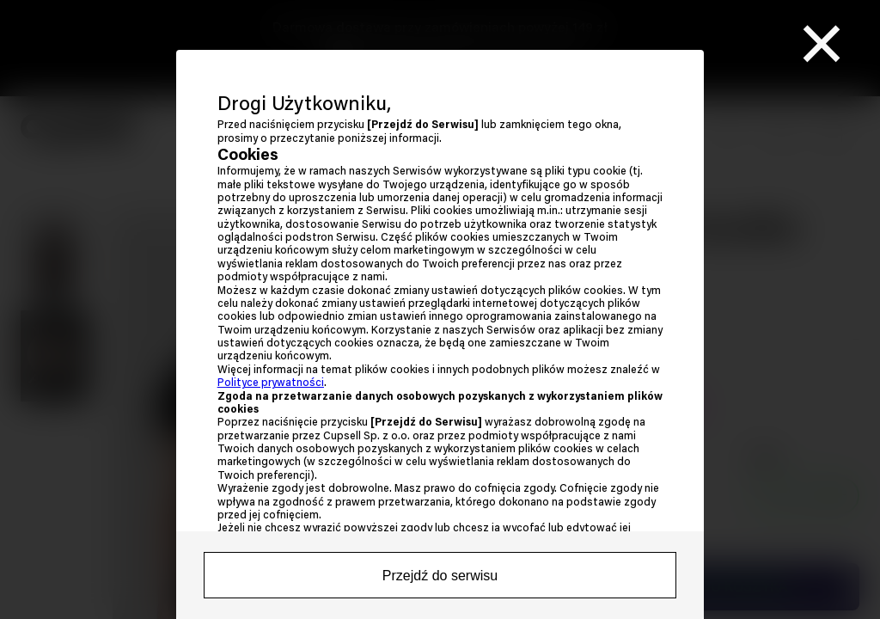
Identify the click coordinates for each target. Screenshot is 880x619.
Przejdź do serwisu (440, 575)
